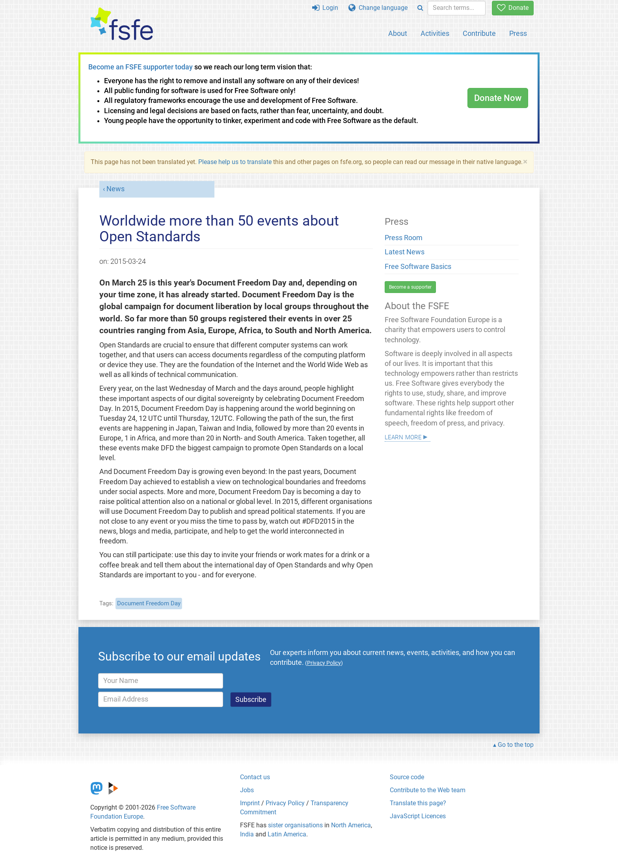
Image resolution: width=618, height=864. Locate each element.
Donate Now (497, 98)
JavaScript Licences (418, 816)
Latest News (404, 252)
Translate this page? (418, 803)
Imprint (250, 803)
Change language (378, 7)
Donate (513, 7)
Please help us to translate (235, 162)
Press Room (404, 238)
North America (351, 825)
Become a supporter (410, 287)
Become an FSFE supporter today (140, 67)
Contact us (255, 777)
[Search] (420, 8)
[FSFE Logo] (122, 24)
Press (518, 33)
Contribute (479, 33)
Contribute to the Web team (427, 790)
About (397, 33)
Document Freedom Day (149, 603)
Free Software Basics (418, 267)
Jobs (247, 790)
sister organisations (295, 825)
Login (325, 7)
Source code (407, 777)
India (247, 834)
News (115, 189)
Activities (435, 33)
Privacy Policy (285, 803)
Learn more (403, 436)
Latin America (287, 834)
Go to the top (516, 744)
